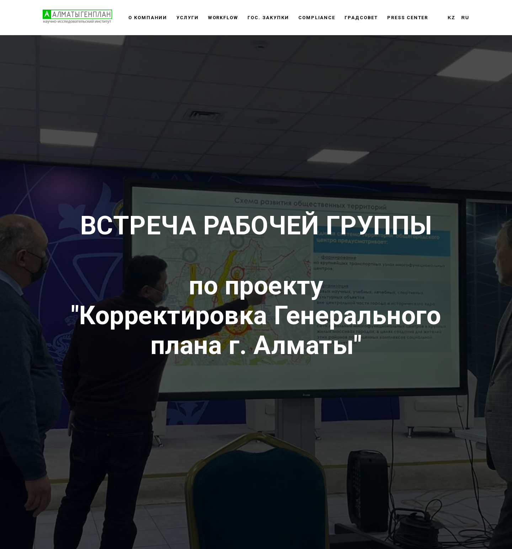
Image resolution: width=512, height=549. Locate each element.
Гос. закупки (268, 17)
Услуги (187, 17)
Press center (407, 17)
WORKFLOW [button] (223, 17)
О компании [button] (147, 17)
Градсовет (361, 17)
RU (465, 17)
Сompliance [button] (316, 17)
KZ (451, 17)
